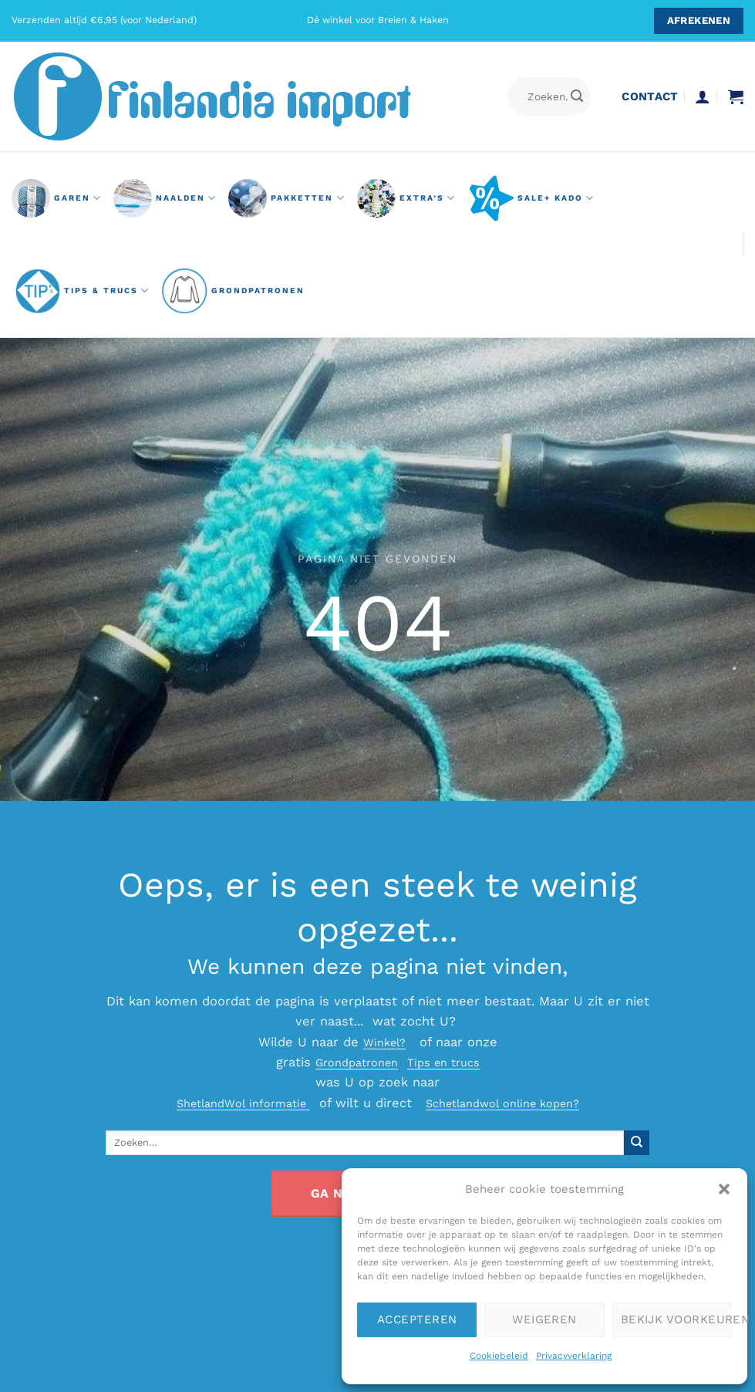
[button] (724, 1189)
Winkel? (384, 1042)
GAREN (57, 198)
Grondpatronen (352, 1062)
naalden (165, 198)
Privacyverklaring (574, 1355)
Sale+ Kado (531, 198)
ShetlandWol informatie (232, 1103)
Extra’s (406, 198)
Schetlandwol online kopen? (511, 1103)
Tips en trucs (449, 1062)
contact (650, 96)
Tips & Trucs (82, 291)
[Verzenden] (577, 96)
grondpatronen (233, 291)
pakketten (286, 198)
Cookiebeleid (499, 1355)
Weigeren (544, 1319)
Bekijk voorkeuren (676, 1319)
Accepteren (417, 1319)
